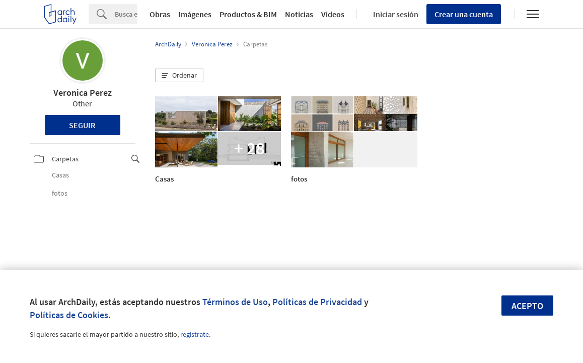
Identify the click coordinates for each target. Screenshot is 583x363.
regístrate (194, 334)
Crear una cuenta (463, 14)
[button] (179, 76)
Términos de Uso (235, 302)
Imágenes (194, 14)
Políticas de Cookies (69, 315)
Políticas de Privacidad (317, 302)
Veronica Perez (82, 92)
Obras (160, 14)
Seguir (82, 125)
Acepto (527, 306)
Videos (332, 14)
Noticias (299, 14)
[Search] (126, 14)
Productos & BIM (248, 14)
